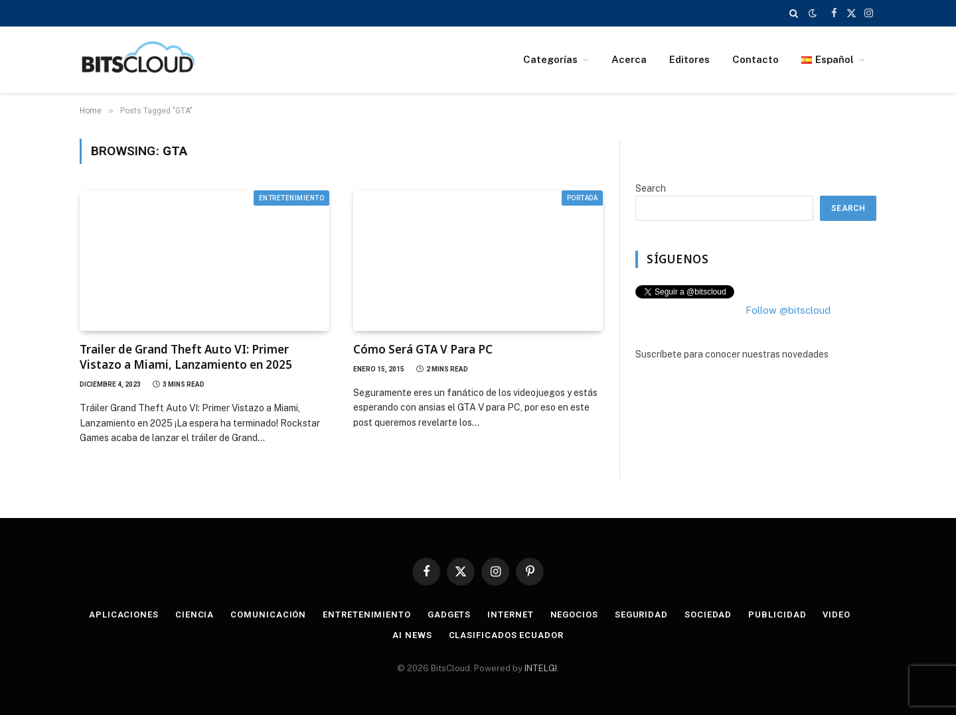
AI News (412, 635)
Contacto (755, 59)
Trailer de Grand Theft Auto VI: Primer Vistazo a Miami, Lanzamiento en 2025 (186, 357)
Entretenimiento (292, 198)
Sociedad (708, 614)
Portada (582, 198)
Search (650, 188)
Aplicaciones (124, 614)
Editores (689, 59)
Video (836, 614)
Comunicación (268, 614)
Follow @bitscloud (788, 310)
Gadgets (449, 614)
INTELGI (540, 668)
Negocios (574, 614)
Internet (510, 614)
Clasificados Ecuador (506, 635)
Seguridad (641, 614)
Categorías (550, 59)
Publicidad (777, 614)
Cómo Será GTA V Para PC (423, 349)
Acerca (629, 59)
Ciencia (194, 614)
